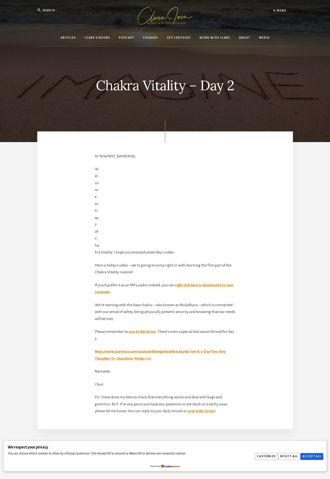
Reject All (286, 456)
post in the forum (201, 411)
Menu (280, 10)
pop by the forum (143, 332)
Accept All (310, 456)
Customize (261, 456)
